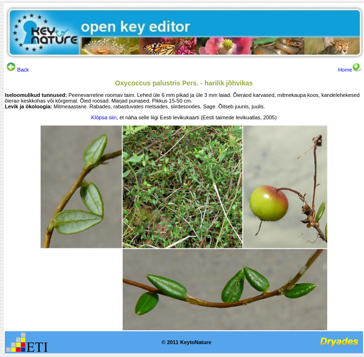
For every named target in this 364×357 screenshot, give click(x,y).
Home (350, 70)
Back (17, 70)
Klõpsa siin (104, 117)
